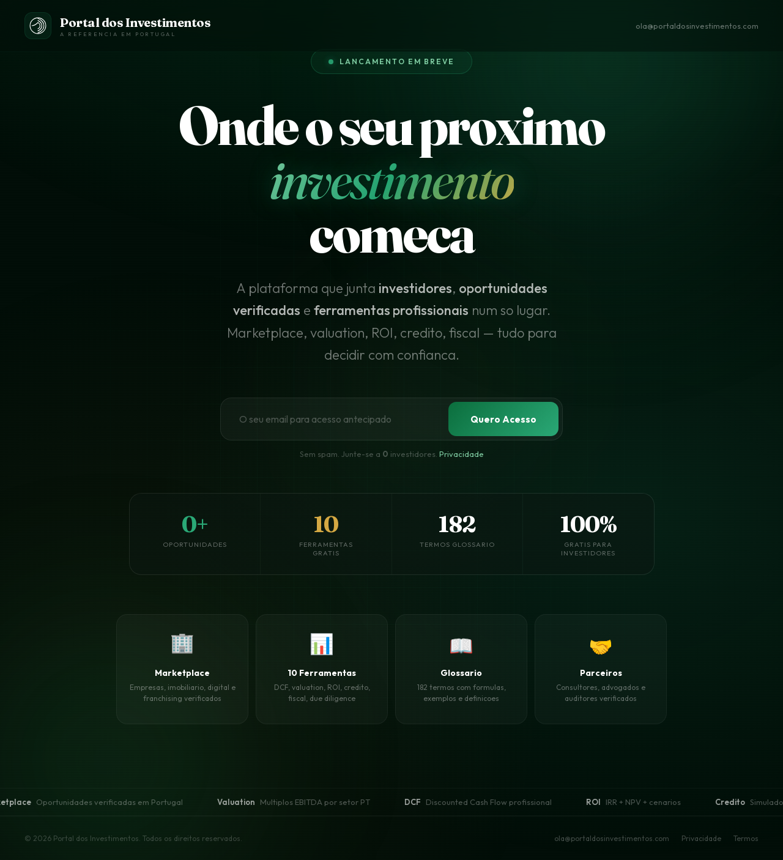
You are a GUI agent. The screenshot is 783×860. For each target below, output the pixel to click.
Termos (746, 838)
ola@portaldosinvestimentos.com (697, 26)
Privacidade (461, 454)
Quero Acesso (503, 419)
